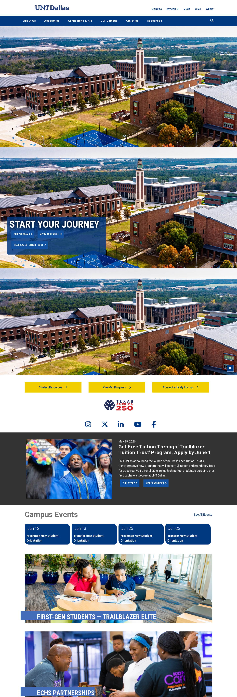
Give (198, 9)
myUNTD (173, 9)
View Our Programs (114, 387)
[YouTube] (134, 424)
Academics (52, 20)
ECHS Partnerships (66, 693)
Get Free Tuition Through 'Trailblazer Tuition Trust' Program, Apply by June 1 (164, 449)
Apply (210, 9)
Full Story (129, 483)
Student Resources (50, 387)
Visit (187, 9)
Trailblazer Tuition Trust (28, 245)
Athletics (132, 20)
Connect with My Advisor (178, 387)
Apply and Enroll (49, 234)
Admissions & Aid (80, 20)
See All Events (203, 514)
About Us (29, 20)
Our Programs (22, 234)
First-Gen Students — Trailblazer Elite (96, 617)
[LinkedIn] (117, 424)
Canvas (157, 9)
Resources (154, 20)
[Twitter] (101, 424)
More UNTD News (155, 483)
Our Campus (109, 20)
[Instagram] (85, 424)
